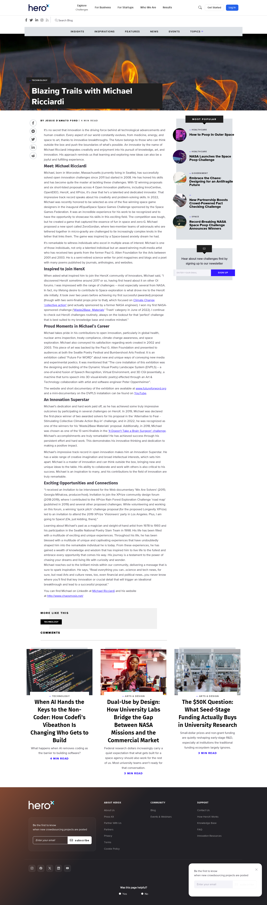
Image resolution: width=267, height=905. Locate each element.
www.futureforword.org (151, 388)
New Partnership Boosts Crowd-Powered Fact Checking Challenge (208, 203)
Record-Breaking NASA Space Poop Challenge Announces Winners (207, 225)
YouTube (140, 393)
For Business (103, 7)
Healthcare (199, 130)
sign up (223, 272)
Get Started (214, 7)
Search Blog (64, 20)
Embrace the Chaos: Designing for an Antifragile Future (211, 181)
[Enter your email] (192, 272)
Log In (232, 7)
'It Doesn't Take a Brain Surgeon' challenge (137, 431)
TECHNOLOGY (51, 622)
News (154, 31)
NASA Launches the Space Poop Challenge (210, 158)
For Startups (126, 7)
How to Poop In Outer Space (211, 134)
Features (132, 31)
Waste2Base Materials (89, 310)
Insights (77, 31)
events (174, 31)
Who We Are (148, 7)
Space (195, 216)
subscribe (244, 884)
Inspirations (105, 31)
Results (167, 7)
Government (200, 173)
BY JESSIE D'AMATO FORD (60, 120)
